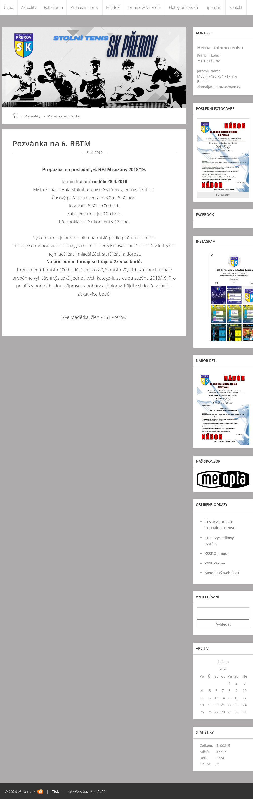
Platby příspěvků (183, 7)
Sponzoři (213, 7)
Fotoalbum (53, 7)
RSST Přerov (215, 563)
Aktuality (28, 7)
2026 (223, 669)
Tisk (55, 791)
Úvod (8, 7)
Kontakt (235, 7)
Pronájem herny (84, 7)
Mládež (112, 7)
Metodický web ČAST (222, 572)
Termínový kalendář (144, 7)
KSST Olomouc (217, 553)
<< (202, 661)
